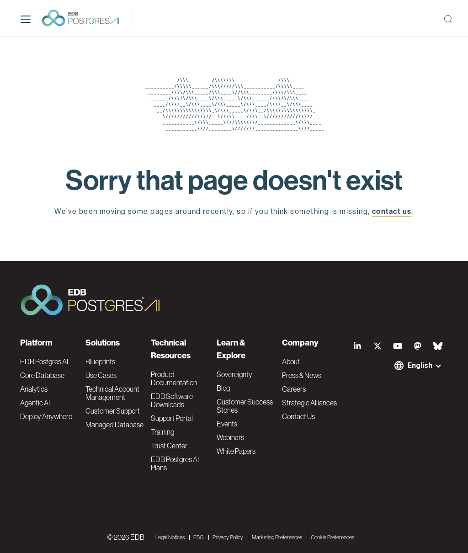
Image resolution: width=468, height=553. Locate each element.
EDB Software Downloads (172, 400)
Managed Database (114, 424)
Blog (223, 388)
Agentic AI (35, 403)
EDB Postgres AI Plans (175, 463)
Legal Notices (170, 537)
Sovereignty (234, 374)
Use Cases (101, 375)
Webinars (230, 437)
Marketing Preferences (277, 537)
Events (227, 424)
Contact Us (298, 416)
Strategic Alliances (309, 403)
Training (162, 432)
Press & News (301, 375)
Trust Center (169, 445)
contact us (391, 211)
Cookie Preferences (332, 537)
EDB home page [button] (234, 232)
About (291, 361)
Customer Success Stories (245, 406)
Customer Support (112, 411)
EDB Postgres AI (44, 361)
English (420, 365)
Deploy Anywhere (46, 416)
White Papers (236, 451)
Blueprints (100, 361)
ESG (198, 537)
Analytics (34, 389)
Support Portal (172, 418)
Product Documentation (174, 378)
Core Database (42, 375)
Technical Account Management (112, 393)
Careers (294, 389)
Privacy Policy (228, 537)
